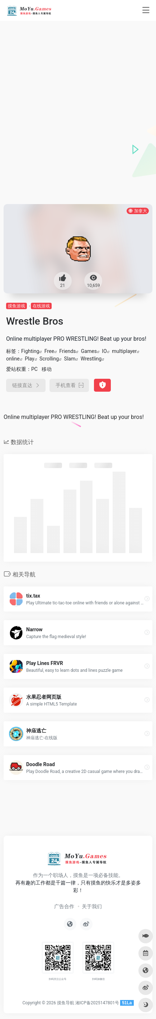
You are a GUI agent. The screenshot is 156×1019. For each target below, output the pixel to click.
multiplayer (124, 351)
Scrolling (49, 359)
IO (104, 351)
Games (89, 351)
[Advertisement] (78, 122)
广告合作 (64, 906)
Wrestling (91, 359)
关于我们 (92, 906)
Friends (67, 351)
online (13, 359)
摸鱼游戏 (16, 305)
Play (29, 359)
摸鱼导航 (65, 1002)
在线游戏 (41, 305)
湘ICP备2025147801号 (97, 1002)
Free (49, 351)
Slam (70, 359)
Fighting (30, 351)
